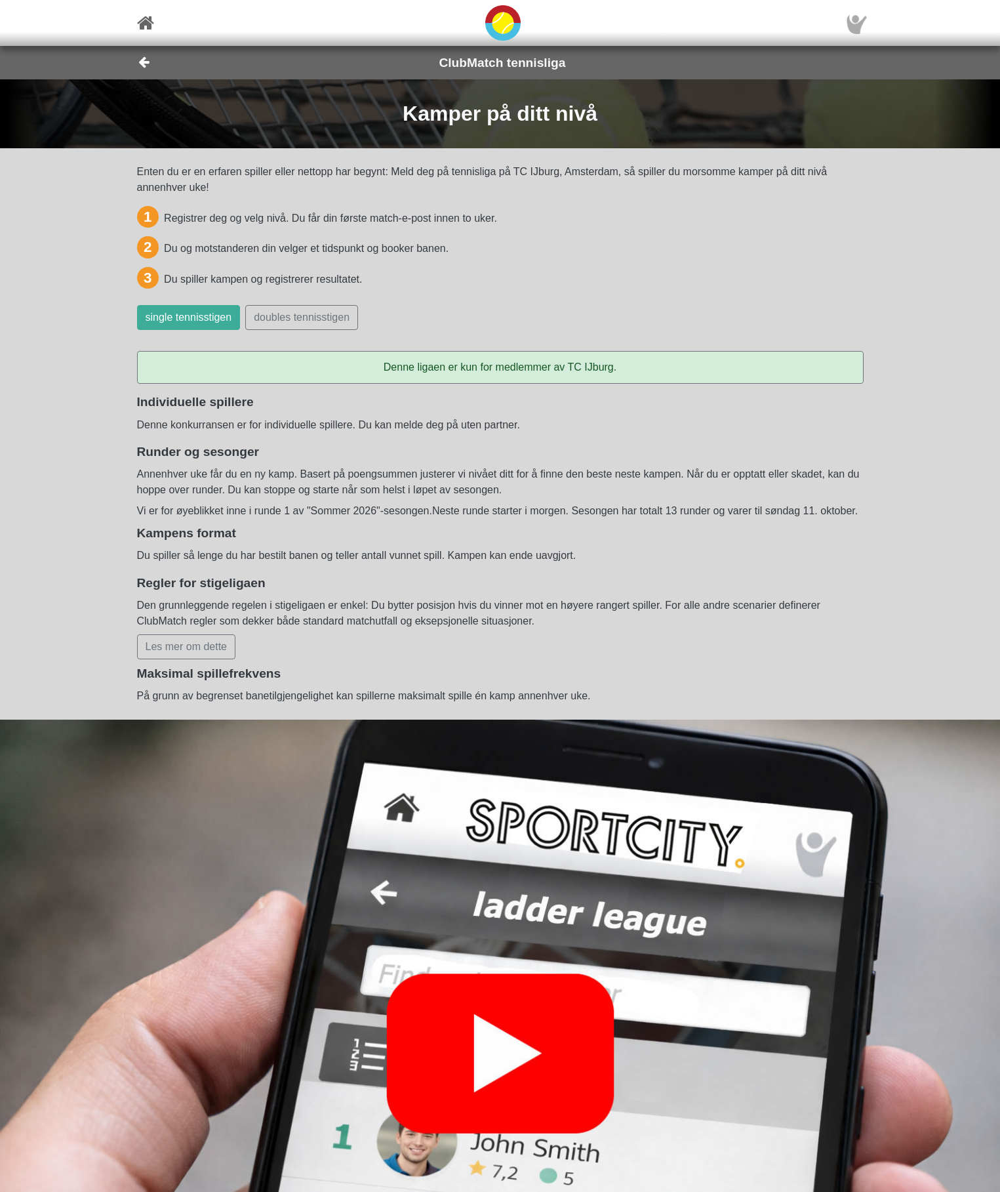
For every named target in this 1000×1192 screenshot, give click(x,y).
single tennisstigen (189, 317)
